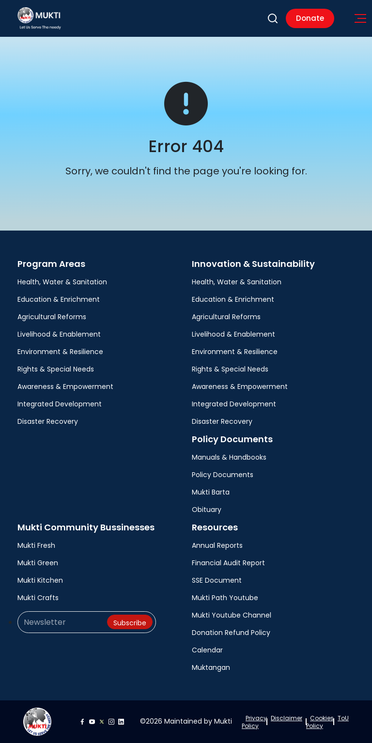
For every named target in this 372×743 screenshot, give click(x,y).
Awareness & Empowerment (65, 386)
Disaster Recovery (47, 421)
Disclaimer (286, 718)
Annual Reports (217, 545)
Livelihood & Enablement (59, 334)
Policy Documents (222, 475)
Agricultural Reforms (51, 317)
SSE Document (217, 580)
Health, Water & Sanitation (62, 282)
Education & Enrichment (58, 299)
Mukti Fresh (36, 545)
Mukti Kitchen (40, 580)
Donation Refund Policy (231, 632)
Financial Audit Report (228, 563)
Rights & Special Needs (55, 369)
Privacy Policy (254, 722)
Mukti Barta (211, 492)
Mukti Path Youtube (225, 598)
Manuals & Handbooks (229, 457)
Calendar (207, 650)
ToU (343, 718)
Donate (310, 18)
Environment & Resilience (60, 351)
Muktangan (211, 667)
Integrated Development (59, 404)
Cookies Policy (320, 722)
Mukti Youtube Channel (231, 615)
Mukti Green (37, 563)
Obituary (206, 509)
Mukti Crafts (38, 598)
